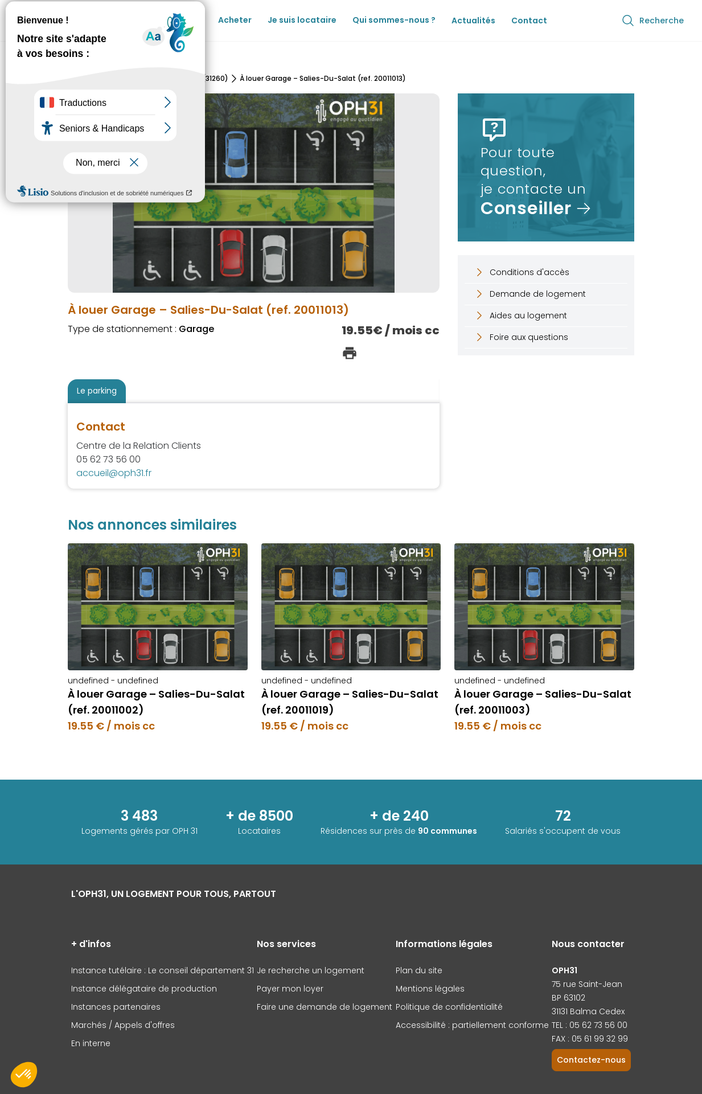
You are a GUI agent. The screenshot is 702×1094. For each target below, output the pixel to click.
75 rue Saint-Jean (587, 984)
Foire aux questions (521, 337)
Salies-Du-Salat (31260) (186, 78)
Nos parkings (110, 78)
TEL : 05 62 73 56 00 (589, 1025)
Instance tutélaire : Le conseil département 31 (162, 970)
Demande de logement (530, 294)
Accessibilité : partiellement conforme (472, 1025)
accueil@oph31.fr (113, 473)
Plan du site (419, 970)
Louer (190, 20)
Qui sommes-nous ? (394, 20)
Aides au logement (520, 315)
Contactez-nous (591, 1060)
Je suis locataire (302, 20)
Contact (529, 20)
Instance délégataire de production (144, 988)
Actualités (473, 20)
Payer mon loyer (290, 988)
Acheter (235, 20)
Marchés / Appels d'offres (123, 1025)
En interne (90, 1043)
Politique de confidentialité (449, 1007)
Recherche (652, 20)
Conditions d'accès (521, 272)
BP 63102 (568, 997)
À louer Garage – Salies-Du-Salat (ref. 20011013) (323, 78)
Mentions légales (430, 988)
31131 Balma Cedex (588, 1011)
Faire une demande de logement (324, 1007)
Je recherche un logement (310, 970)
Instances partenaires (116, 1007)
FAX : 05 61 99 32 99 (590, 1038)
